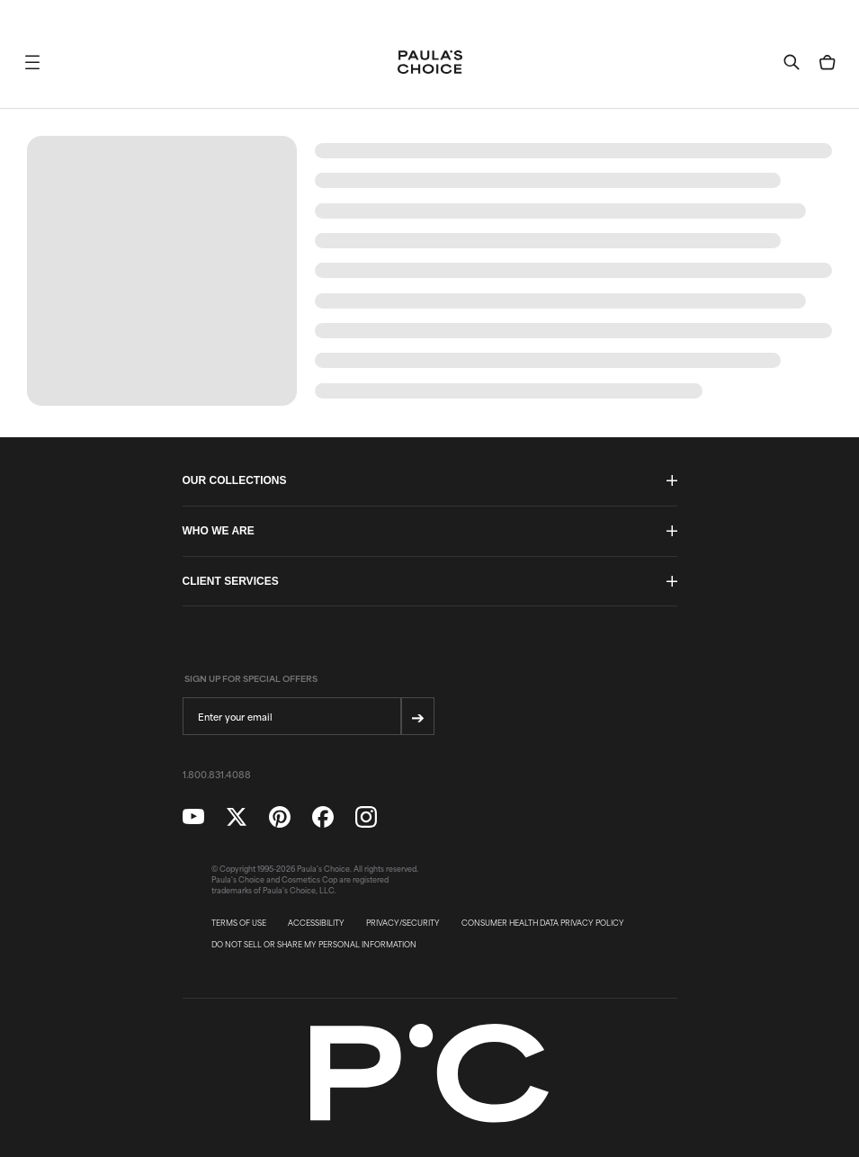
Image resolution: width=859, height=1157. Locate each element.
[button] (32, 62)
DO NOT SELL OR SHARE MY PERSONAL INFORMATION (313, 944)
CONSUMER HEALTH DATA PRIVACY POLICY (542, 923)
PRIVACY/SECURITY (403, 923)
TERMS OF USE (238, 923)
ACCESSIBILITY (316, 923)
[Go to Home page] (430, 62)
